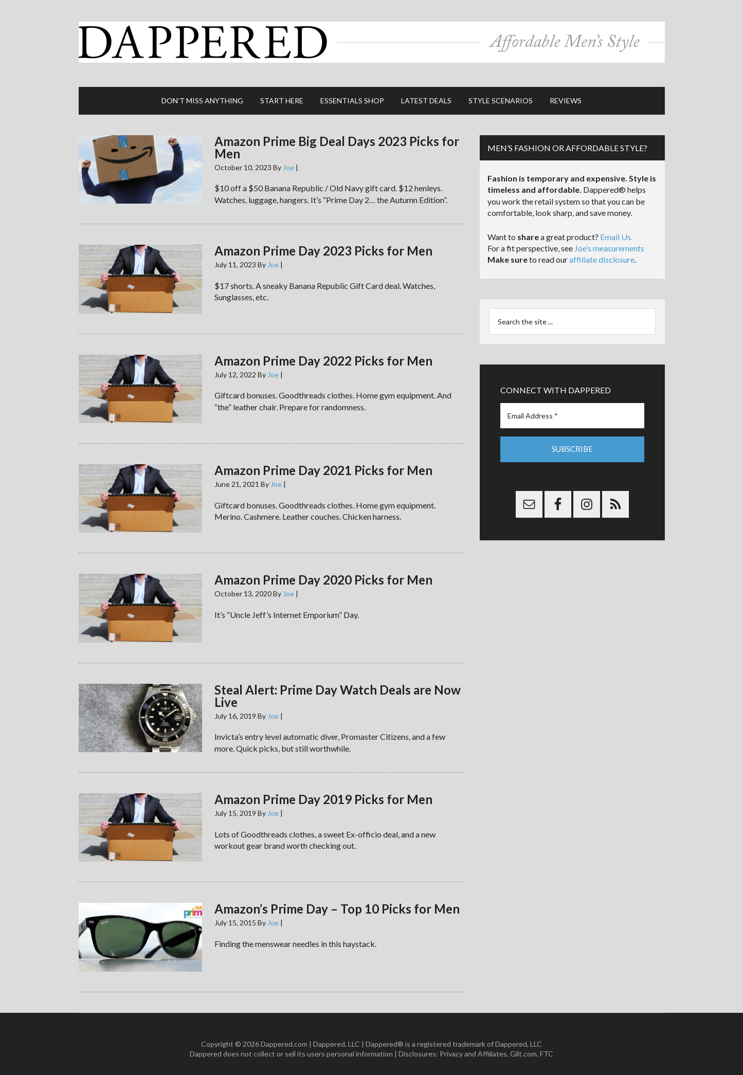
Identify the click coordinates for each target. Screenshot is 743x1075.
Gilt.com (523, 1044)
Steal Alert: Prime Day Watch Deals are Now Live (337, 686)
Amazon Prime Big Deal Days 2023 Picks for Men (336, 137)
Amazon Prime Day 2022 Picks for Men (323, 350)
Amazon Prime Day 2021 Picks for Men (323, 460)
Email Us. (616, 227)
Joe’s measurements (609, 238)
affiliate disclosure (602, 250)
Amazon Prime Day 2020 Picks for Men (323, 569)
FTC (546, 1044)
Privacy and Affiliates (473, 1044)
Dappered (372, 38)
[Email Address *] (572, 405)
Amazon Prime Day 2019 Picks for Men (323, 789)
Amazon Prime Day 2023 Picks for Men (323, 240)
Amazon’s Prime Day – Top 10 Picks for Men (337, 898)
